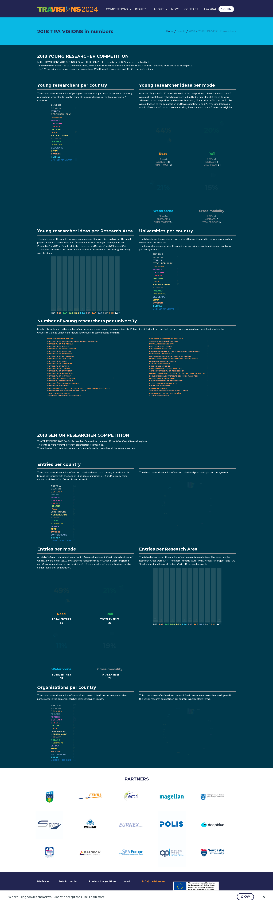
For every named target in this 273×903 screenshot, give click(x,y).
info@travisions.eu (153, 881)
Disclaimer (43, 881)
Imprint (128, 881)
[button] (245, 896)
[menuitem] (117, 9)
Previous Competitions (102, 881)
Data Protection (68, 881)
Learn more (97, 897)
